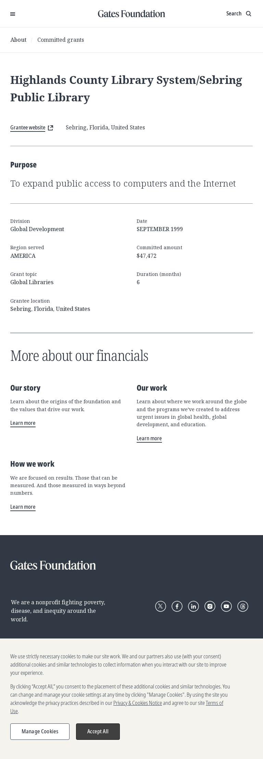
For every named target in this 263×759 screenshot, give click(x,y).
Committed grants (60, 39)
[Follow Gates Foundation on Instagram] (210, 606)
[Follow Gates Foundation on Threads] (243, 606)
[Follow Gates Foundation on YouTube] (226, 606)
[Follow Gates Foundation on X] (160, 606)
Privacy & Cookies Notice (137, 705)
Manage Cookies (40, 734)
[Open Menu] (12, 14)
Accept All (98, 734)
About (18, 39)
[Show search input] (239, 13)
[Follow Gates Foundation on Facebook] (177, 606)
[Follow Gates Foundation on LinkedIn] (193, 606)
